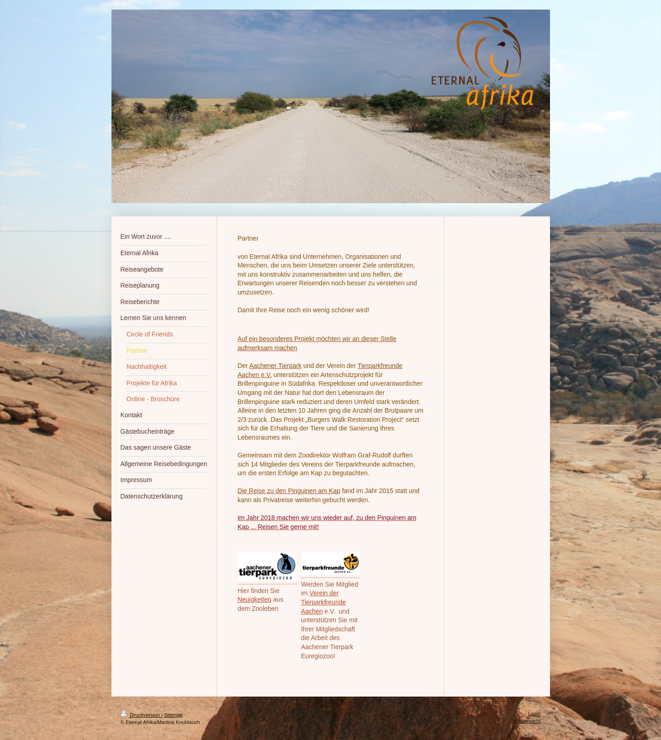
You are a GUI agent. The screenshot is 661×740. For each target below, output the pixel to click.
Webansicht (527, 721)
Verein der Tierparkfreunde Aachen (323, 601)
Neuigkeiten (254, 599)
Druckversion (141, 715)
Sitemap (173, 715)
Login (534, 713)
